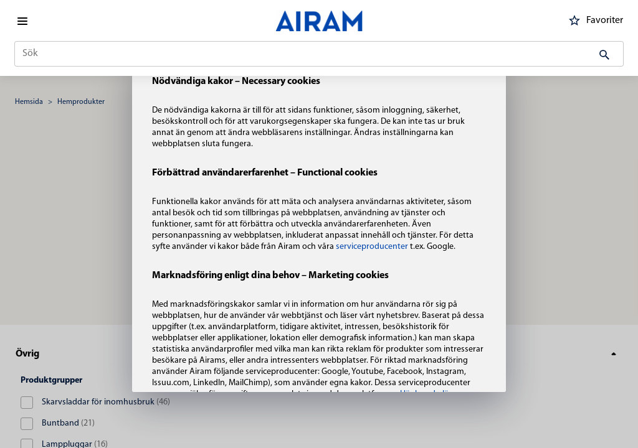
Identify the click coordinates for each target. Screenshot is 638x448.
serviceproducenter (373, 246)
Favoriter (593, 21)
